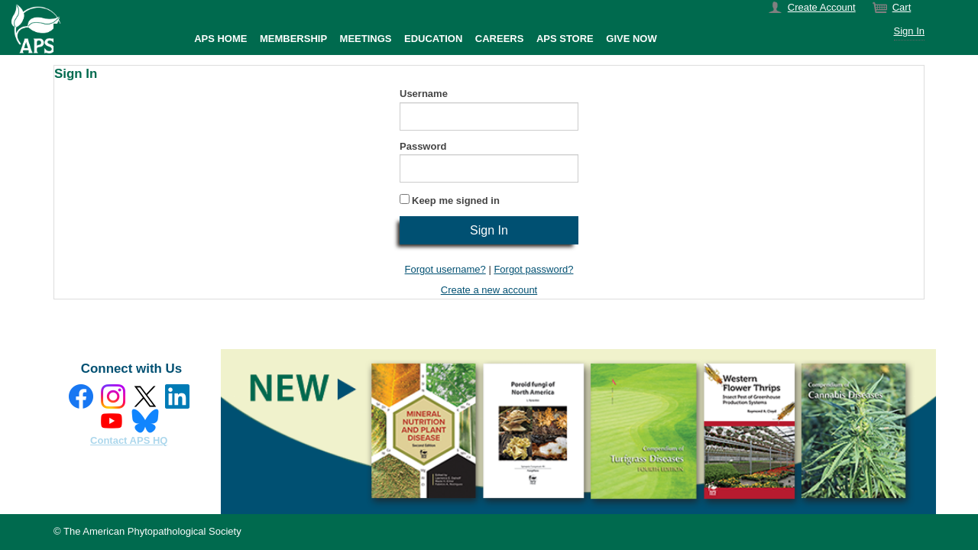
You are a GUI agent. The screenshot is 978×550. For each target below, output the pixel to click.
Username (424, 93)
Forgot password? (533, 269)
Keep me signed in (456, 200)
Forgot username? (445, 269)
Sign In (909, 31)
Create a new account (489, 290)
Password (423, 146)
